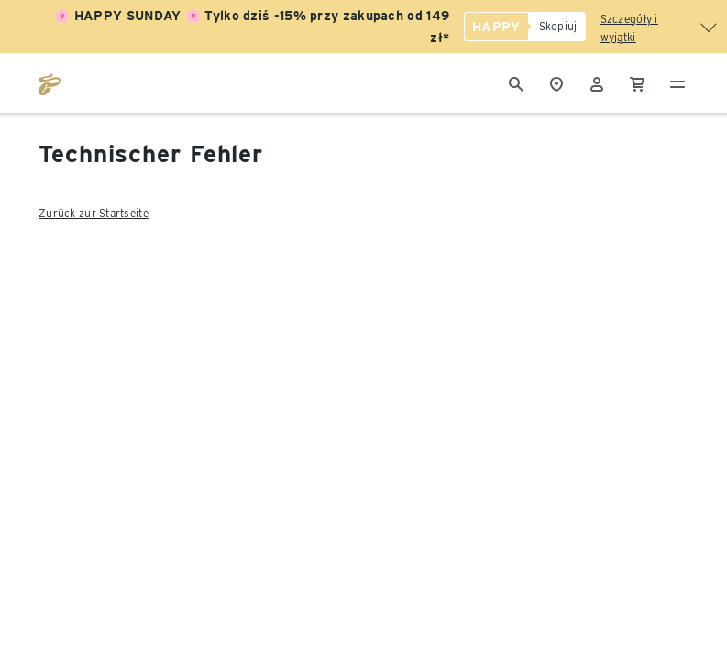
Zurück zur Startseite (94, 213)
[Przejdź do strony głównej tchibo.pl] (49, 82)
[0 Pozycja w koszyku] (637, 82)
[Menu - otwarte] (677, 82)
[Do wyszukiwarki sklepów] (556, 82)
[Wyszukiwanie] (516, 82)
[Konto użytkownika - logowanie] (597, 82)
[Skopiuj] (557, 26)
